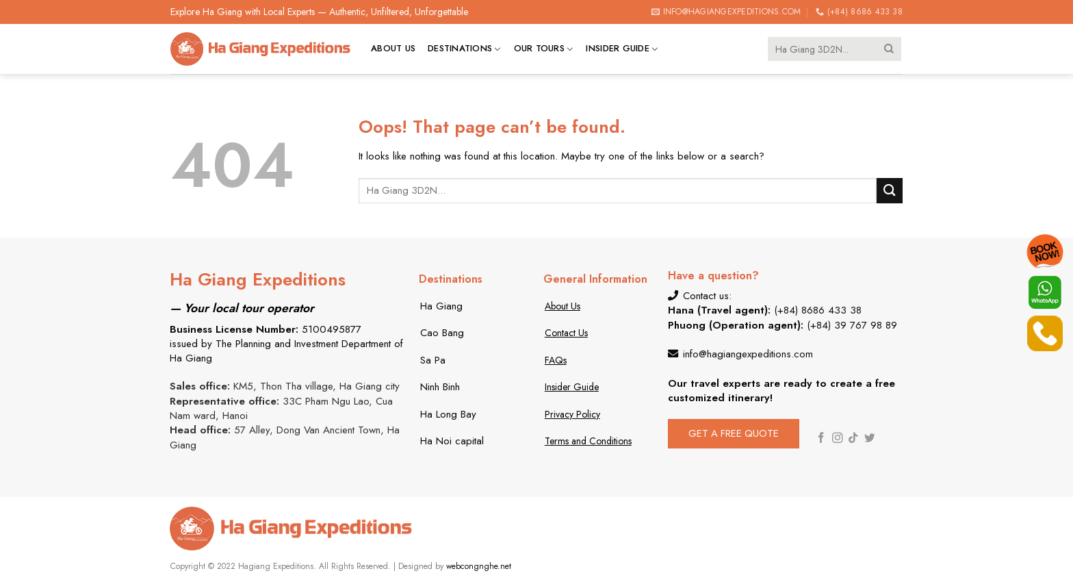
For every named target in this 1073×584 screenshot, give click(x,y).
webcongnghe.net (478, 566)
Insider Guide (622, 48)
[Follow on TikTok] (853, 438)
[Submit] (889, 49)
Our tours (544, 48)
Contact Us (566, 333)
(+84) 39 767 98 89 (852, 325)
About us (393, 48)
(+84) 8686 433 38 (818, 310)
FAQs (556, 360)
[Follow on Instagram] (837, 438)
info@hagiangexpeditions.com (748, 353)
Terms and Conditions (588, 441)
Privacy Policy (572, 414)
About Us (562, 306)
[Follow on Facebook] (821, 438)
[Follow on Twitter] (869, 438)
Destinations (465, 48)
